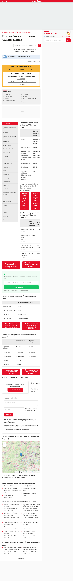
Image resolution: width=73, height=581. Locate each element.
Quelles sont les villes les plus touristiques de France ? (31, 326)
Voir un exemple (66, 36)
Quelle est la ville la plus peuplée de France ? (31, 264)
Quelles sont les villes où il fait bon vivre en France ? (11, 325)
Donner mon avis (15, 390)
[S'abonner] (57, 40)
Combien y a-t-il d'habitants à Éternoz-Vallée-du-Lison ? (11, 265)
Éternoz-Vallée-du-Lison (23, 32)
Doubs (12, 32)
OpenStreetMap (30, 472)
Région (7, 98)
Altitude (25, 96)
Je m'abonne (20, 287)
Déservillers (26, 488)
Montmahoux (31, 49)
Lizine (32, 52)
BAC (10, 69)
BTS (32, 69)
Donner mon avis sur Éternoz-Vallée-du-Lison (24, 201)
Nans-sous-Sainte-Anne (20, 52)
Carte (24, 102)
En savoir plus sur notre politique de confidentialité (16, 290)
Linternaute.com (49, 36)
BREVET (21, 69)
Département (8, 96)
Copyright (21, 558)
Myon (5, 498)
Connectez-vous (30, 410)
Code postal (8, 94)
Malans (23, 49)
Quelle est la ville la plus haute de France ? (31, 371)
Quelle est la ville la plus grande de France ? (11, 371)
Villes (6, 32)
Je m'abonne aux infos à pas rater (16, 56)
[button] (21, 455)
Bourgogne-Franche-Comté (37, 141)
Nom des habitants (10, 100)
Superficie (25, 94)
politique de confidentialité (22, 429)
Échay (25, 486)
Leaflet (17, 472)
